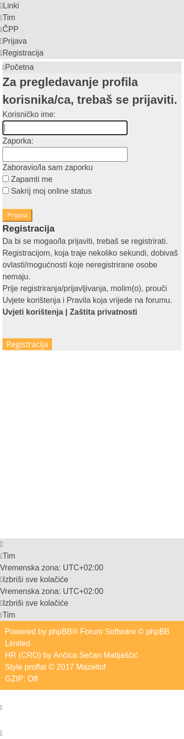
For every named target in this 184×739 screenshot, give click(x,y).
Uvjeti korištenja (32, 312)
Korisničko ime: (28, 114)
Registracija (27, 344)
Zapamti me (27, 179)
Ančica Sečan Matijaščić (95, 655)
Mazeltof (90, 667)
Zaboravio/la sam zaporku (47, 167)
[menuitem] (7, 17)
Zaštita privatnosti (103, 312)
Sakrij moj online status (47, 191)
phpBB (60, 631)
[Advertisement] (92, 443)
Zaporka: (17, 141)
